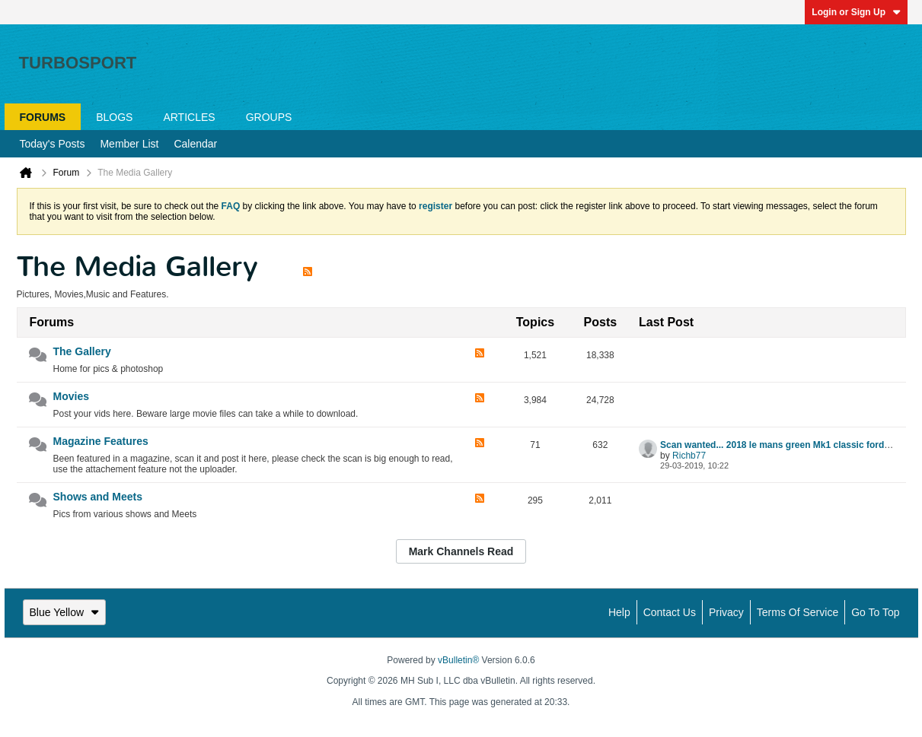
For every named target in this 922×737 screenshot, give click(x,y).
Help (619, 612)
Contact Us (669, 612)
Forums (43, 117)
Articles (189, 117)
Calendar (195, 144)
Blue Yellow (65, 612)
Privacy (726, 612)
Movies (71, 396)
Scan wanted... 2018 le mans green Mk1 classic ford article (787, 445)
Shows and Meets (97, 497)
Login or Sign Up (856, 12)
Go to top (875, 612)
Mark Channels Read (461, 551)
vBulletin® (458, 660)
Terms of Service (797, 612)
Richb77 (689, 455)
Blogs (114, 117)
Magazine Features (100, 441)
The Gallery (82, 351)
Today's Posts (52, 144)
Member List (129, 144)
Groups (269, 117)
